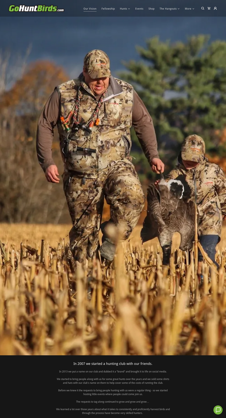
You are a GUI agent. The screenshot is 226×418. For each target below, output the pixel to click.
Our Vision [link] (90, 8)
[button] (125, 9)
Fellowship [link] (108, 8)
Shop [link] (151, 8)
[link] (36, 8)
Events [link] (139, 8)
